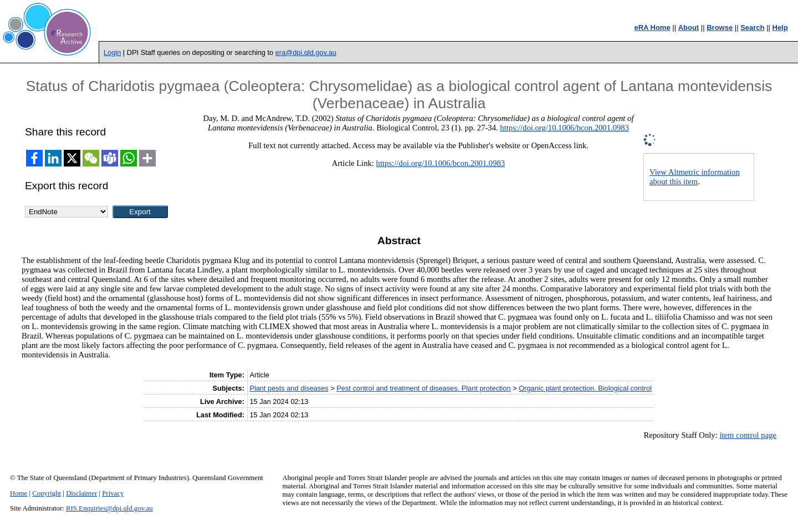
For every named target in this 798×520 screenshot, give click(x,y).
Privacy (113, 493)
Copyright (46, 493)
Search (752, 27)
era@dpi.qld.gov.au (305, 52)
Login (112, 52)
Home (18, 493)
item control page (747, 435)
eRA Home (652, 27)
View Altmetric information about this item (694, 177)
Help (780, 27)
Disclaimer (81, 493)
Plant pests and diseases (288, 388)
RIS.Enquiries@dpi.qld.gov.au (109, 508)
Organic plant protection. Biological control (585, 388)
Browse (720, 27)
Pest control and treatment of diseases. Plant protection (423, 388)
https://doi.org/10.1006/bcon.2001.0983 (564, 127)
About (688, 27)
